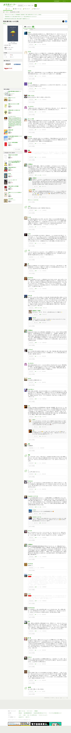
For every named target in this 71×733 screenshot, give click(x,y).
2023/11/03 (44, 356)
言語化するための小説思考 (13, 154)
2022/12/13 (44, 463)
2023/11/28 (44, 342)
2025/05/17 (44, 99)
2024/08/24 (44, 175)
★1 (35, 88)
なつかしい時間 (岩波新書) (13, 142)
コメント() (39, 44)
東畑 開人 (9, 163)
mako (29, 206)
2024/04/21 (44, 226)
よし (29, 670)
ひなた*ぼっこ (31, 389)
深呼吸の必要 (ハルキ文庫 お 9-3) (14, 110)
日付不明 (43, 691)
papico (33, 419)
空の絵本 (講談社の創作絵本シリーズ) (14, 136)
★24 (36, 288)
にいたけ (34, 509)
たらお (29, 217)
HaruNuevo (30, 277)
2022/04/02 (44, 556)
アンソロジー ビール (12, 116)
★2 (35, 44)
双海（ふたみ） (31, 95)
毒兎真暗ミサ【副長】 (36, 310)
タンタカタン (31, 106)
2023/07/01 (44, 382)
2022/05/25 (44, 537)
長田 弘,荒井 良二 (11, 137)
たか (29, 250)
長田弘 (9, 111)
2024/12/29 (44, 143)
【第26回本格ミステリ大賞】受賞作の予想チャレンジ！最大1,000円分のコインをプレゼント (21, 16)
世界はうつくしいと (11, 97)
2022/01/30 (44, 650)
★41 (36, 175)
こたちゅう (30, 349)
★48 (36, 342)
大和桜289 (30, 164)
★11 (36, 99)
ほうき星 (30, 83)
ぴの (29, 405)
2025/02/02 (44, 129)
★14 (36, 416)
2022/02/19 (44, 600)
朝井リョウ (10, 181)
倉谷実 (29, 687)
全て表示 (26, 29)
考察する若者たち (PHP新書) (13, 186)
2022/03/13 (42, 567)
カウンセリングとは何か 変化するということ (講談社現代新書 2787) (14, 162)
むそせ (29, 51)
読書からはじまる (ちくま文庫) (13, 103)
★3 (35, 76)
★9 (35, 63)
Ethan (29, 32)
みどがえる (30, 563)
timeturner (30, 481)
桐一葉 (29, 638)
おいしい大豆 (31, 118)
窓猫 (29, 454)
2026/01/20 (44, 44)
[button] (35, 5)
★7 (35, 226)
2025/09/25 (44, 76)
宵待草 (33, 189)
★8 (35, 243)
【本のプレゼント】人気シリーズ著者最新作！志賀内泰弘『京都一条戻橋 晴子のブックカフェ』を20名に (23, 14)
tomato (29, 70)
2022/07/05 (44, 489)
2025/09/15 (44, 88)
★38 (36, 556)
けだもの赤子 (10, 198)
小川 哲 (9, 156)
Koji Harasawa (31, 607)
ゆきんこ (30, 657)
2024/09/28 (44, 157)
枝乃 (29, 621)
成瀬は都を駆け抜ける (12, 167)
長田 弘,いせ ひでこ (11, 93)
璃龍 (29, 150)
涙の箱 (9, 173)
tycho (29, 233)
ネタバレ (31, 29)
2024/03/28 (44, 288)
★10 (40, 314)
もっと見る (17, 149)
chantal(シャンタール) (33, 496)
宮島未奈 (9, 168)
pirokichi (30, 574)
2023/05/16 (44, 416)
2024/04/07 (44, 243)
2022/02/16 (44, 614)
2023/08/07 (44, 371)
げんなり (30, 136)
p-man (29, 593)
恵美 (29, 444)
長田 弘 (4, 23)
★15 (36, 210)
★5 (35, 143)
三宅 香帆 (9, 187)
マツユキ (30, 530)
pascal (29, 378)
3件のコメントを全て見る (33, 199)
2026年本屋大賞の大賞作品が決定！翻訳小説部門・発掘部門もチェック (17, 18)
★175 (36, 307)
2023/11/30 (45, 307)
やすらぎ (30, 295)
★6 (35, 463)
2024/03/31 (44, 270)
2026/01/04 (44, 63)
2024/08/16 (44, 210)
